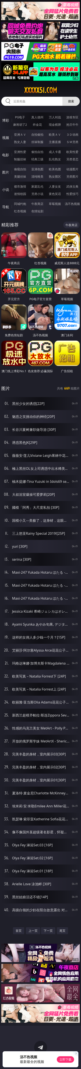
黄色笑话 (55, 194)
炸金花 (37, 124)
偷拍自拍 (37, 152)
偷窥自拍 (20, 169)
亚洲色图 (37, 169)
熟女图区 (55, 176)
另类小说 (37, 194)
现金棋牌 (55, 124)
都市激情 (20, 186)
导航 (5, 206)
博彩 (5, 120)
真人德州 (37, 117)
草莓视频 (55, 204)
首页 (19, 931)
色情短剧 (37, 211)
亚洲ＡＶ (20, 134)
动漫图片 (72, 169)
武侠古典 (72, 186)
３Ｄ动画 (72, 134)
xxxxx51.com (40, 90)
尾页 (62, 931)
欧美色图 (55, 169)
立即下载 (65, 1059)
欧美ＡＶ (55, 134)
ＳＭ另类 (72, 142)
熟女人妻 (20, 142)
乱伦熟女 (55, 159)
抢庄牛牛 (72, 124)
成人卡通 (55, 152)
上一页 (33, 931)
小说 (5, 189)
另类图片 (72, 176)
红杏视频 (20, 211)
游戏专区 (72, 117)
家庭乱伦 (37, 186)
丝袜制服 (37, 142)
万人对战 (55, 117)
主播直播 (55, 142)
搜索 (71, 101)
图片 (5, 172)
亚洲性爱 (20, 152)
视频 (5, 137)
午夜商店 (37, 204)
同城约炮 (20, 204)
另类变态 (72, 159)
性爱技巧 (72, 194)
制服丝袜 (20, 159)
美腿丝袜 (20, 176)
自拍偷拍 (37, 134)
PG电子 (20, 117)
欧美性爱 (72, 152)
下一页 (48, 931)
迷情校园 (20, 194)
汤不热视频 (72, 204)
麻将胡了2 (20, 124)
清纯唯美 (37, 176)
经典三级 (37, 159)
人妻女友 (55, 186)
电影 (5, 155)
